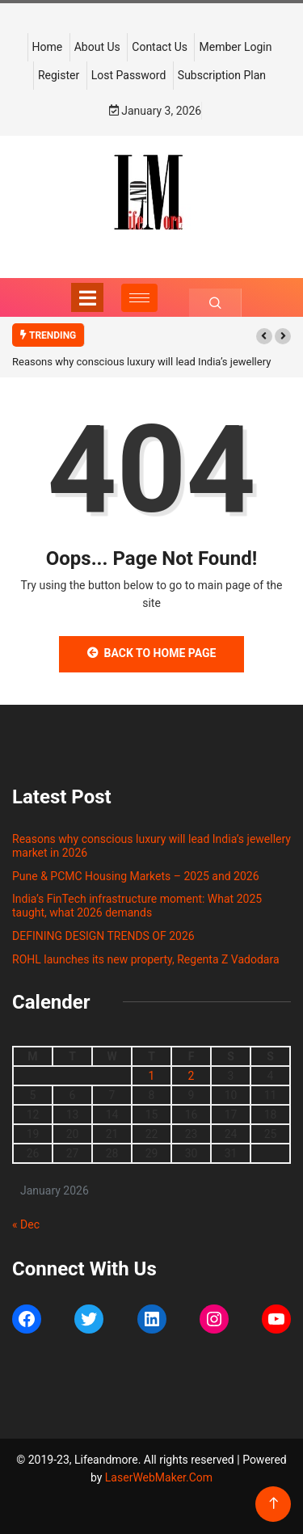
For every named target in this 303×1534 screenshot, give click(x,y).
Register (58, 75)
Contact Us (159, 46)
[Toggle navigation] (87, 297)
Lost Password (128, 75)
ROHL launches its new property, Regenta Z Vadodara (146, 959)
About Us (97, 46)
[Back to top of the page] (273, 1504)
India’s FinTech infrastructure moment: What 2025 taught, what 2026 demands (137, 905)
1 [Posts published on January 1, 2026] (152, 1075)
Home (47, 46)
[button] (264, 336)
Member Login (235, 46)
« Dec (26, 1224)
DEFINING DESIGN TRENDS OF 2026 (103, 935)
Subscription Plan (222, 75)
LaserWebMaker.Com (159, 1477)
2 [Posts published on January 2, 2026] (191, 1075)
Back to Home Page (152, 653)
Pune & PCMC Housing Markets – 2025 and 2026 (135, 876)
